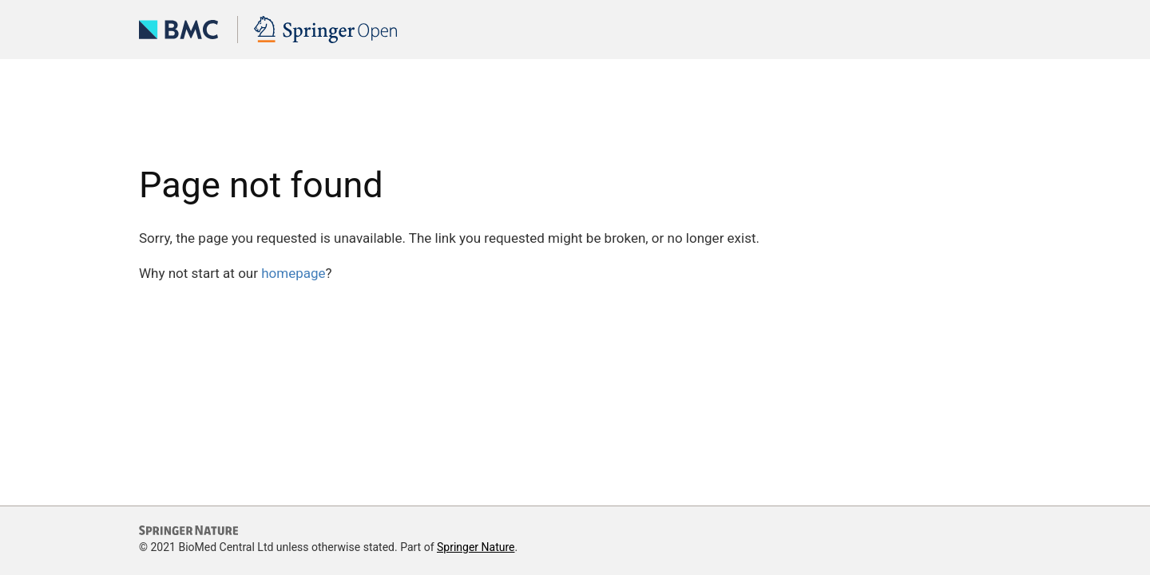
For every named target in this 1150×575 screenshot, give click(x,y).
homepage (293, 273)
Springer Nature (476, 547)
